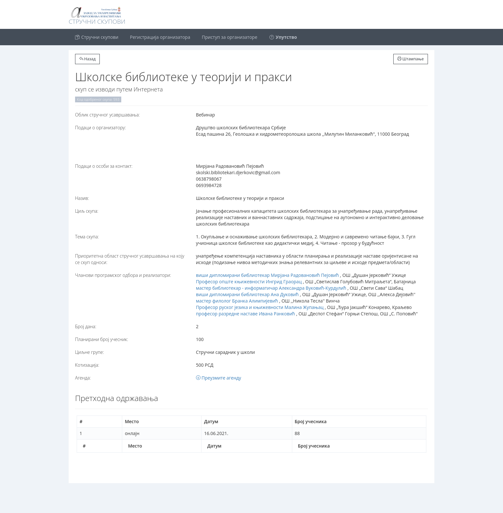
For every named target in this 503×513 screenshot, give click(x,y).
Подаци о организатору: (100, 127)
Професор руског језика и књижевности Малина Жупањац (260, 307)
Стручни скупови (96, 37)
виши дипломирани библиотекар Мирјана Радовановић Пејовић (267, 275)
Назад (87, 59)
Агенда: (83, 378)
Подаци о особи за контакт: (103, 166)
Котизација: (87, 365)
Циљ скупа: (86, 211)
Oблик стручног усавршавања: (107, 115)
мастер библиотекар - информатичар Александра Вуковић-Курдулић (271, 288)
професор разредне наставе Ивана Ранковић (245, 314)
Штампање (410, 59)
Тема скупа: (87, 237)
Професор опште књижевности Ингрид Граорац (249, 281)
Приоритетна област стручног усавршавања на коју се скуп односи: (129, 259)
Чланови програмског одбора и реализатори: (123, 275)
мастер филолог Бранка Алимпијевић (237, 301)
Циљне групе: (89, 352)
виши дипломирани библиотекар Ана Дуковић (247, 294)
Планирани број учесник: (101, 339)
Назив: (82, 198)
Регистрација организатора (160, 37)
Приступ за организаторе (229, 37)
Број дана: (85, 326)
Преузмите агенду (218, 378)
